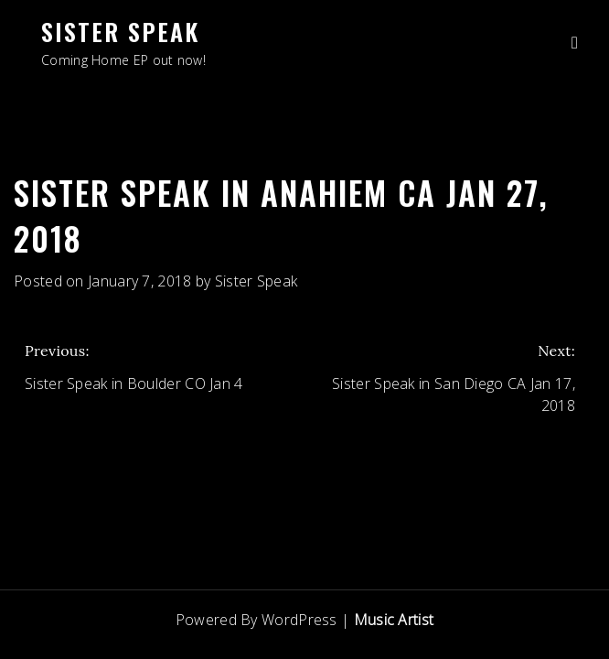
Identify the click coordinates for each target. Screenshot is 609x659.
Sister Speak (120, 31)
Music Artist (394, 620)
